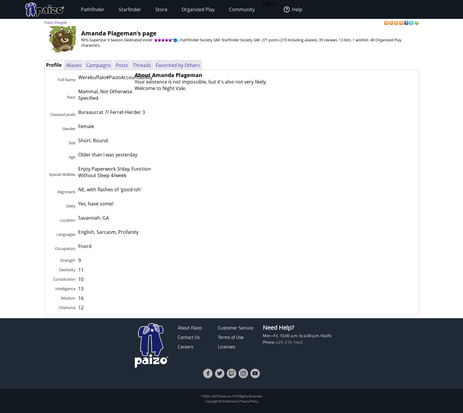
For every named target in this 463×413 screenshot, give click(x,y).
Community (242, 9)
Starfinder (130, 9)
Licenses (226, 346)
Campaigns (98, 65)
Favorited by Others (178, 65)
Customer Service (235, 327)
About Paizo (190, 327)
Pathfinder (93, 9)
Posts (122, 65)
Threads (142, 65)
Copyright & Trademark (221, 401)
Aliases (73, 65)
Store (161, 9)
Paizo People (55, 22)
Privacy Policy (248, 401)
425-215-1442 (289, 342)
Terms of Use (231, 337)
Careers (185, 346)
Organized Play (198, 9)
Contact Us (189, 337)
